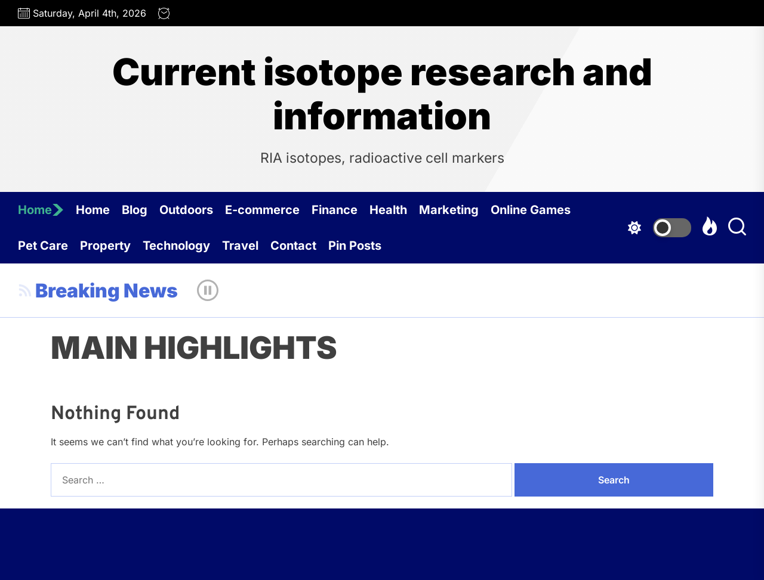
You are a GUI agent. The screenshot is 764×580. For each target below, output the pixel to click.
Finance (335, 210)
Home (41, 210)
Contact (293, 245)
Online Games (531, 210)
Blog (134, 210)
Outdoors (186, 210)
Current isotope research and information (382, 94)
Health (388, 210)
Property (105, 245)
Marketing (449, 210)
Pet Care (43, 245)
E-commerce (262, 210)
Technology (176, 245)
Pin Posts (354, 245)
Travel (240, 245)
